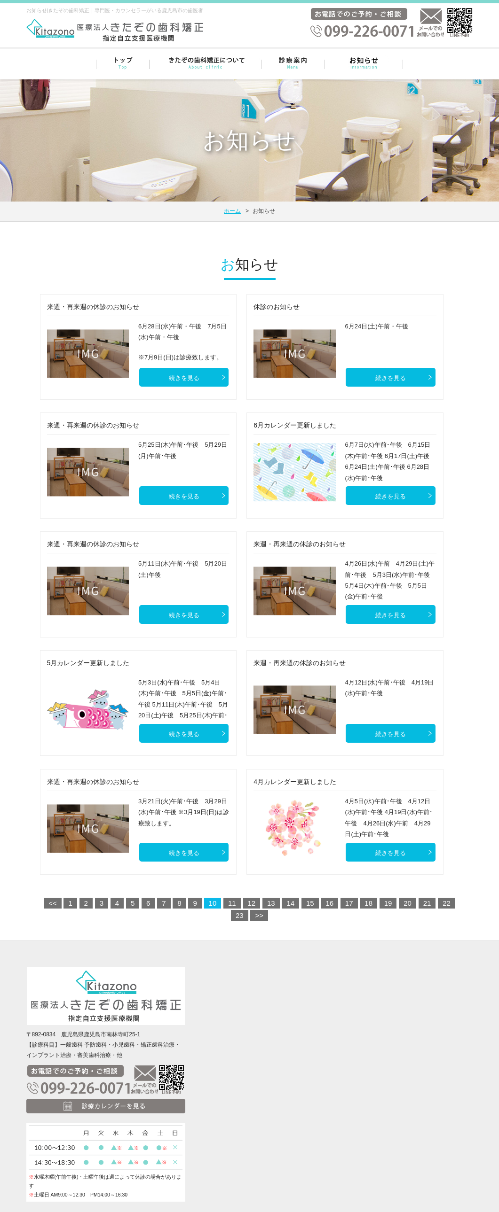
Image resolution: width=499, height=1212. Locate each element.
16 (329, 903)
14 (290, 903)
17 (349, 903)
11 (232, 903)
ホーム (232, 211)
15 (310, 903)
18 (368, 903)
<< (52, 903)
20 (408, 903)
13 (271, 903)
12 (252, 903)
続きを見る (184, 377)
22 (447, 903)
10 (213, 903)
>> (259, 915)
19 (388, 903)
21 (427, 903)
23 (240, 915)
